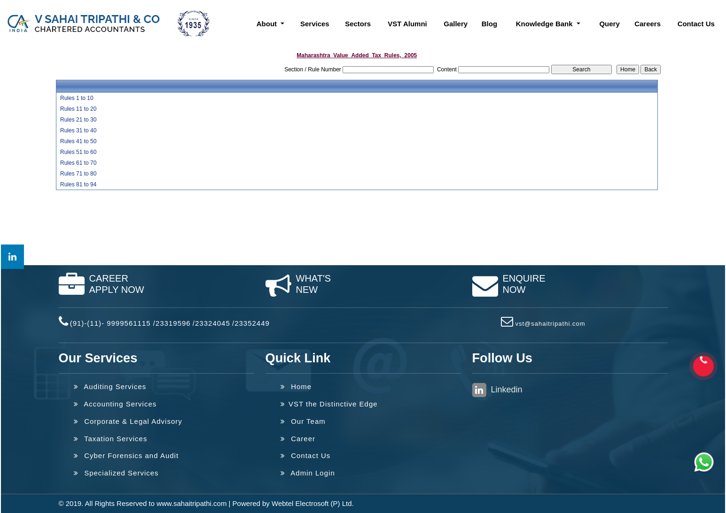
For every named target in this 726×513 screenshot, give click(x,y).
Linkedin (497, 390)
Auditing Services (110, 386)
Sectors (358, 24)
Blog (489, 24)
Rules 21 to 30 (78, 119)
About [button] (268, 24)
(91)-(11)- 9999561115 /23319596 (130, 323)
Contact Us (696, 24)
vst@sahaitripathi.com (550, 323)
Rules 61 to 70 (78, 163)
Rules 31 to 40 (78, 130)
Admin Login (308, 473)
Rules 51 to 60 (78, 152)
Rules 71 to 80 (78, 173)
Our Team (303, 421)
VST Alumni (407, 24)
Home (296, 386)
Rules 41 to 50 (78, 141)
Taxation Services (111, 439)
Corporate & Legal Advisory (128, 421)
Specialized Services (116, 473)
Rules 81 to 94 (78, 184)
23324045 (212, 323)
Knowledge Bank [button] (545, 24)
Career (298, 439)
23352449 (252, 323)
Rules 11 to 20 (78, 109)
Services (314, 24)
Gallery (456, 24)
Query (609, 24)
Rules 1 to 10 (77, 98)
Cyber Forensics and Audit (126, 455)
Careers (647, 24)
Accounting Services (115, 404)
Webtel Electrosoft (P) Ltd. (313, 503)
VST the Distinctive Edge (329, 404)
